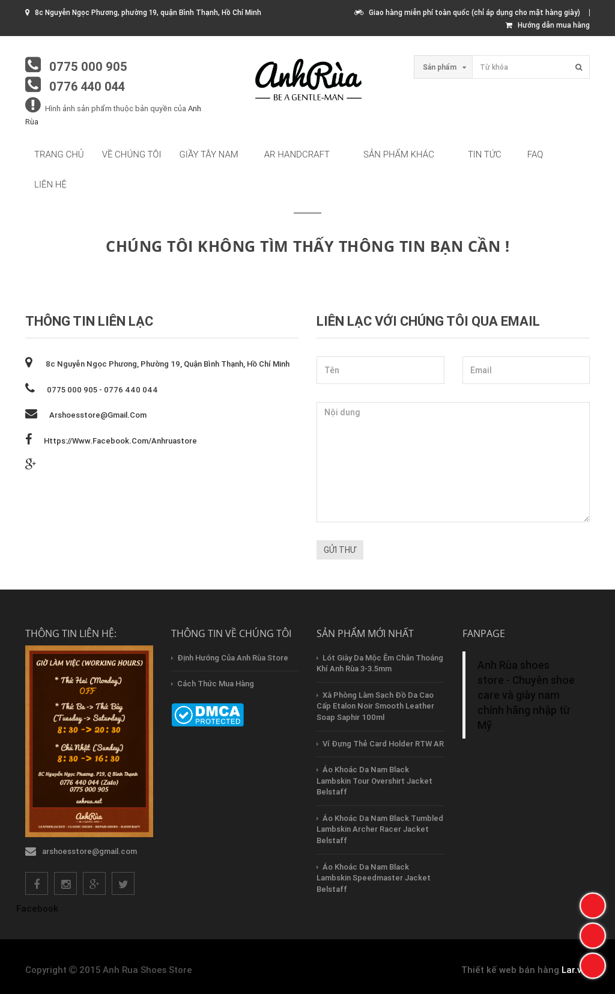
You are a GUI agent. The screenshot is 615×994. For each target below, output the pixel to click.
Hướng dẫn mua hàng (548, 24)
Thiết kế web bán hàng (510, 969)
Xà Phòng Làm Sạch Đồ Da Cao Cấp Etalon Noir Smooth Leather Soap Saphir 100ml (375, 706)
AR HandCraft (297, 154)
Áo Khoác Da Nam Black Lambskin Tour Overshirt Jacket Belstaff (374, 780)
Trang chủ (59, 154)
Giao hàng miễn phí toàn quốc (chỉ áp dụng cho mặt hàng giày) (467, 12)
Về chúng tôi (132, 154)
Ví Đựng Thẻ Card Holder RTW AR (383, 744)
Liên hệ (50, 184)
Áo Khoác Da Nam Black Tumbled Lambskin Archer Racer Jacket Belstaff (380, 829)
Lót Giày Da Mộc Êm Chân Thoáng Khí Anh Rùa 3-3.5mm (380, 663)
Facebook (37, 908)
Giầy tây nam (209, 154)
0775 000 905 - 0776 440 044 (102, 390)
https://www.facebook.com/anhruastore (120, 441)
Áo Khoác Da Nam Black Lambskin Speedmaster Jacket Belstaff (374, 878)
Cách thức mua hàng (215, 683)
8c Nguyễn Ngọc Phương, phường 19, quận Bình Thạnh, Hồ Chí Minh (166, 364)
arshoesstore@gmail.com (98, 415)
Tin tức (484, 154)
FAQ (535, 154)
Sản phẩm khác (398, 154)
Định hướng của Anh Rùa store (232, 658)
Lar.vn (574, 969)
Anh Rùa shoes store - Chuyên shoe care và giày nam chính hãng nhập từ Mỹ (526, 695)
